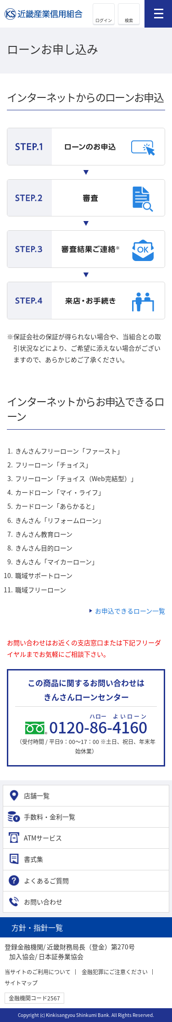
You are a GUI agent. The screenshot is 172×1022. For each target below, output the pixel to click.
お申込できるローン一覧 (130, 610)
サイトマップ (21, 983)
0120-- (98, 726)
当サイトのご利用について (38, 972)
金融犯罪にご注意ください (115, 972)
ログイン (103, 20)
